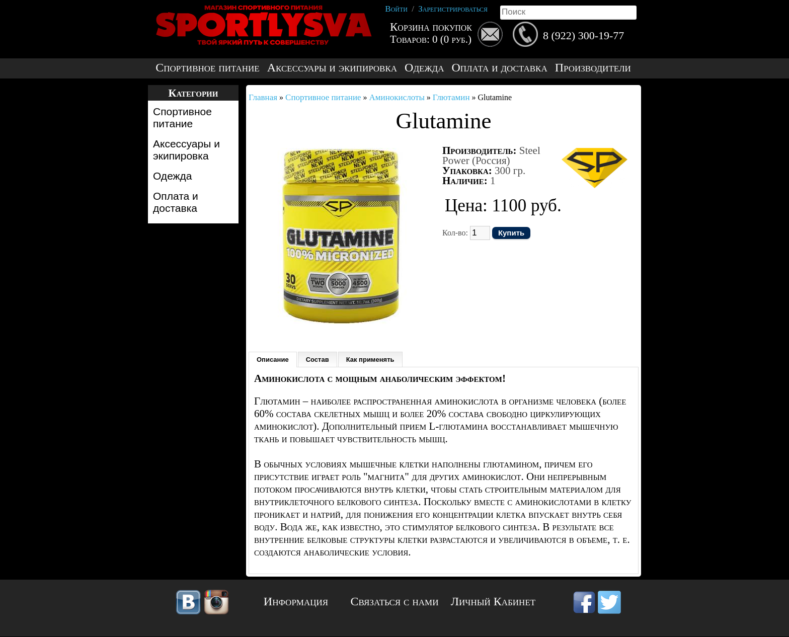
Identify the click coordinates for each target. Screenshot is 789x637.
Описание (273, 359)
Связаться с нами (395, 601)
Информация (296, 601)
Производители (593, 67)
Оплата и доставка (499, 67)
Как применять (370, 359)
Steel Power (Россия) (491, 155)
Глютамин (451, 97)
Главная (263, 97)
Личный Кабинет (493, 601)
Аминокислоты (397, 97)
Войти (396, 9)
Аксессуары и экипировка (332, 67)
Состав (317, 359)
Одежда (424, 67)
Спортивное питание (207, 67)
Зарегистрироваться (453, 9)
